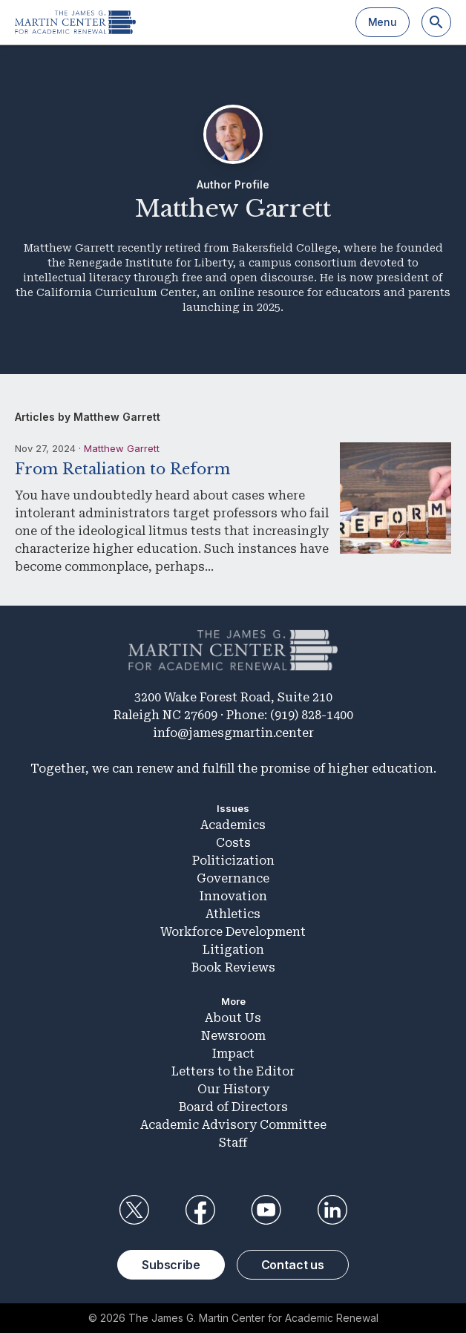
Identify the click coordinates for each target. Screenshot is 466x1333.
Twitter (133, 1209)
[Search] (436, 22)
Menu (382, 22)
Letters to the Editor (233, 1071)
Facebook (199, 1209)
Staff (233, 1143)
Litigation (233, 950)
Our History (233, 1089)
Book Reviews (233, 967)
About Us (233, 1018)
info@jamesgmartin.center (233, 733)
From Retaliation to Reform (122, 469)
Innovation (233, 896)
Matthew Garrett (122, 448)
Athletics (233, 914)
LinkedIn (332, 1209)
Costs (233, 843)
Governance (233, 878)
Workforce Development (233, 932)
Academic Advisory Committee (233, 1125)
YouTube (266, 1209)
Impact (233, 1054)
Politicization (233, 861)
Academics (233, 825)
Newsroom (233, 1036)
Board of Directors (233, 1107)
